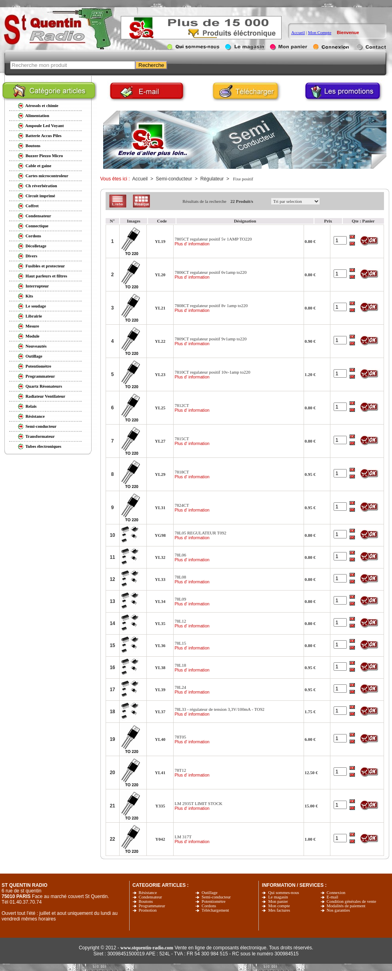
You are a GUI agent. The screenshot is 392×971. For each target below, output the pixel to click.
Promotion (148, 910)
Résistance (148, 892)
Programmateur (152, 906)
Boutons (146, 901)
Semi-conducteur (216, 897)
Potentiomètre (214, 901)
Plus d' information (191, 243)
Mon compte (279, 906)
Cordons (209, 906)
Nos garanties (338, 910)
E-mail (332, 897)
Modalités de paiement (346, 906)
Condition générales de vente (351, 901)
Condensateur (150, 897)
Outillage (210, 892)
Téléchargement (215, 910)
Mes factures (279, 910)
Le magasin (278, 897)
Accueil (298, 32)
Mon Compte (319, 32)
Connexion (336, 892)
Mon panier (278, 901)
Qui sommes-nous (283, 892)
